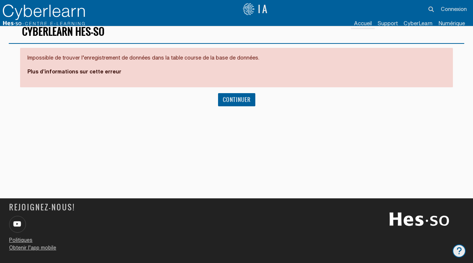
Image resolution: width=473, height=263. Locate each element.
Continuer (237, 110)
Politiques (21, 240)
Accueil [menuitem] (363, 23)
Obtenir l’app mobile (32, 247)
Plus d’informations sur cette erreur (77, 82)
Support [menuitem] (388, 23)
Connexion (454, 9)
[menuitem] (418, 23)
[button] (431, 9)
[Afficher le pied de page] (459, 251)
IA (256, 9)
